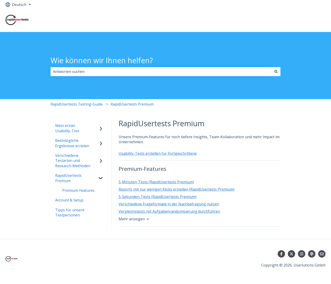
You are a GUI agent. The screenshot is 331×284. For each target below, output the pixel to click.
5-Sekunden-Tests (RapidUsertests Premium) (158, 196)
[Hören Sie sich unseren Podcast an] (311, 254)
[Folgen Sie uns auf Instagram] (301, 254)
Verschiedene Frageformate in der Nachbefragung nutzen (169, 204)
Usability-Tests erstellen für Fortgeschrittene (158, 153)
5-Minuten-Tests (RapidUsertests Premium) (156, 181)
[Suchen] (276, 71)
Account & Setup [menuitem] (69, 200)
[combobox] (161, 71)
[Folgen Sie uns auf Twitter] (291, 254)
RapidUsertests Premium (132, 104)
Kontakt (314, 20)
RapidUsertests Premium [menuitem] (68, 178)
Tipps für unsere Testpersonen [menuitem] (69, 212)
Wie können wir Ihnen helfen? (102, 60)
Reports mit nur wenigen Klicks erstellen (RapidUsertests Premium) (176, 189)
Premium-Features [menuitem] (78, 190)
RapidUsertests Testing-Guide (77, 104)
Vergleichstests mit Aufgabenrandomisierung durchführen (169, 211)
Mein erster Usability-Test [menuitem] (67, 128)
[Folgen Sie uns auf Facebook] (281, 254)
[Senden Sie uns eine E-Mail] (321, 254)
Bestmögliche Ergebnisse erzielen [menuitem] (72, 143)
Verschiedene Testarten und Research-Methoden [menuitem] (72, 160)
